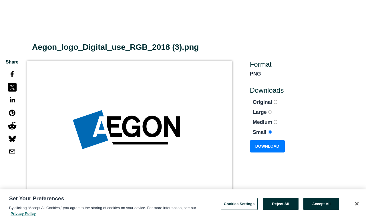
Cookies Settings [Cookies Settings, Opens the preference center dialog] (239, 205)
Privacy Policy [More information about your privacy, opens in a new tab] (23, 215)
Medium (265, 122)
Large (262, 112)
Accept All (321, 205)
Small (262, 132)
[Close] (357, 205)
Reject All (280, 205)
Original (265, 102)
